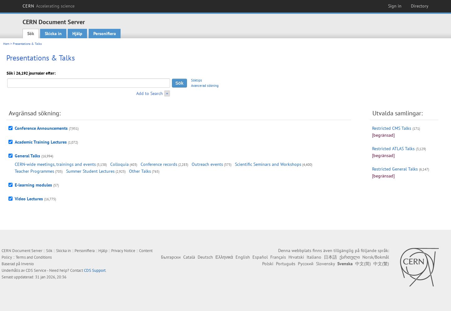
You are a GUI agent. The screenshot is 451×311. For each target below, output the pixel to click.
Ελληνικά (224, 257)
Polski (267, 263)
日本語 (330, 257)
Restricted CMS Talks (391, 128)
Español (260, 257)
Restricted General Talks (395, 169)
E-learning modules (33, 185)
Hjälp (77, 33)
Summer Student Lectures (90, 171)
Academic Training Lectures (41, 142)
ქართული (350, 257)
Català (189, 257)
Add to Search (149, 93)
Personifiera (104, 33)
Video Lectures (29, 199)
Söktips (196, 80)
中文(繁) (381, 263)
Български (171, 257)
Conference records (159, 164)
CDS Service (36, 270)
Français (278, 257)
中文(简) (363, 263)
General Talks (27, 156)
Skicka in (53, 33)
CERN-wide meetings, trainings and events (55, 164)
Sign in (395, 6)
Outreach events (207, 164)
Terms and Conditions (34, 257)
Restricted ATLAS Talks (393, 148)
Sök (30, 33)
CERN (49, 6)
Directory (419, 6)
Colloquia (119, 164)
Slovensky (325, 263)
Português (285, 263)
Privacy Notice (123, 250)
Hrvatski (296, 257)
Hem (6, 44)
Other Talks (140, 171)
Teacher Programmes (34, 171)
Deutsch (205, 257)
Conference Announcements (41, 128)
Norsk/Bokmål (375, 257)
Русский (306, 263)
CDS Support (95, 270)
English (243, 257)
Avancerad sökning (205, 85)
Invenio (27, 263)
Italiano (314, 257)
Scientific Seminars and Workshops (268, 164)
